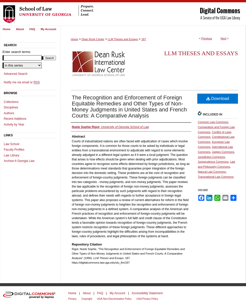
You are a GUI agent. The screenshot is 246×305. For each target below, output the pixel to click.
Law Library (11, 155)
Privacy (72, 298)
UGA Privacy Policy (147, 298)
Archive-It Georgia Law (19, 161)
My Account (117, 293)
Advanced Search (16, 74)
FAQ (100, 293)
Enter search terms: (17, 52)
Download (217, 98)
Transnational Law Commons (216, 176)
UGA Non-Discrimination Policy (114, 298)
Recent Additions (15, 118)
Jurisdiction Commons (211, 156)
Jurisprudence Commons (213, 161)
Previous (206, 38)
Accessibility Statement (147, 293)
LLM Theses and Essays (123, 39)
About (87, 293)
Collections (11, 102)
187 (143, 39)
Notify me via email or (22, 82)
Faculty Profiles (14, 149)
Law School (11, 144)
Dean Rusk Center (93, 39)
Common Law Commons (213, 122)
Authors (9, 113)
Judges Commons (223, 151)
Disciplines (11, 107)
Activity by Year (14, 124)
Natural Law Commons (212, 171)
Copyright (86, 298)
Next (223, 38)
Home (74, 39)
